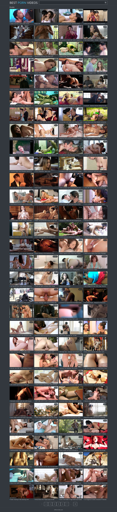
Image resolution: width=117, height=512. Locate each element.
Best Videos (24, 2)
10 (75, 504)
